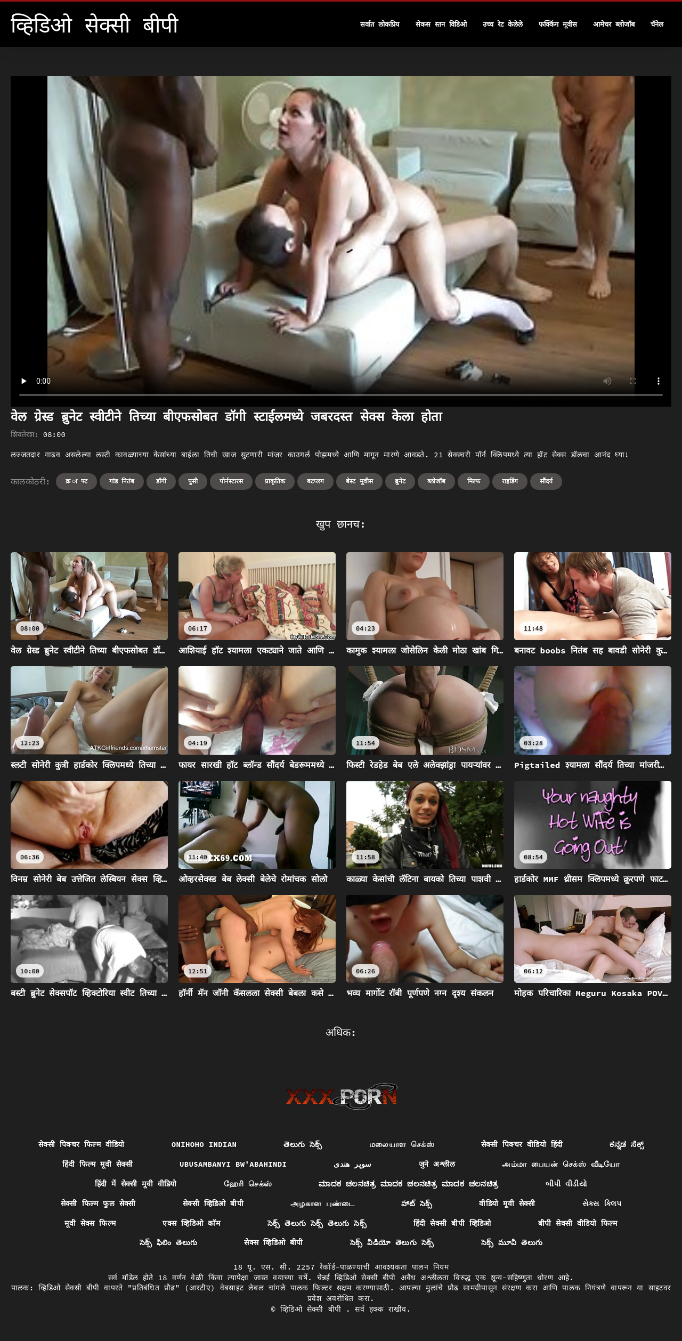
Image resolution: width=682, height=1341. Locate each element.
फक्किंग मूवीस (558, 24)
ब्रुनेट (400, 481)
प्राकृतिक (275, 481)
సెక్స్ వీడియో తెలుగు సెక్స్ (392, 1242)
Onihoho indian (204, 1144)
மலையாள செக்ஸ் (401, 1144)
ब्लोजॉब (436, 481)
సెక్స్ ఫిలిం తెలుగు (169, 1242)
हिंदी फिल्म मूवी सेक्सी (97, 1164)
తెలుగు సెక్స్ (302, 1144)
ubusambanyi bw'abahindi (233, 1164)
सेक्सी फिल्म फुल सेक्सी (98, 1203)
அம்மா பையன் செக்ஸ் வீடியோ (560, 1164)
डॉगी (161, 481)
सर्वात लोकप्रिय (380, 24)
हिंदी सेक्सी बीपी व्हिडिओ (452, 1223)
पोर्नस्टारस (231, 481)
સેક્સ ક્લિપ (602, 1203)
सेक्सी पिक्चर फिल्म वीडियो (81, 1144)
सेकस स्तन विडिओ (441, 24)
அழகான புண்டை (322, 1203)
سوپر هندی (353, 1164)
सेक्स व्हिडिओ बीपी (273, 1242)
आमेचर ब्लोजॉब (614, 24)
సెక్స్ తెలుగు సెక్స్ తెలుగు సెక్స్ (317, 1223)
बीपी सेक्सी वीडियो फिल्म (578, 1223)
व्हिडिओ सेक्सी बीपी (313, 1309)
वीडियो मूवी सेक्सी (507, 1203)
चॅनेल (657, 24)
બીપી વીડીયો (567, 1184)
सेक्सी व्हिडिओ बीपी (213, 1203)
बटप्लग (315, 481)
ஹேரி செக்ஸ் (248, 1184)
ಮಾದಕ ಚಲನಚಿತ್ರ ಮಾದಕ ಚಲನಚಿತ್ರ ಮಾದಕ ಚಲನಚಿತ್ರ (408, 1184)
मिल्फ (473, 481)
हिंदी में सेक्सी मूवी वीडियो (136, 1184)
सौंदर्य (546, 481)
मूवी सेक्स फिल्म (90, 1223)
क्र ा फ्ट (76, 481)
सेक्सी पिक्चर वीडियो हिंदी (522, 1144)
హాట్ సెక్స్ (416, 1203)
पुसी (193, 481)
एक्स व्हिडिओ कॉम (191, 1223)
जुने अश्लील (437, 1164)
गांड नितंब (121, 481)
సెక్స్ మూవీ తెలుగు (512, 1242)
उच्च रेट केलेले (503, 24)
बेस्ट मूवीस (359, 481)
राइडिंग (510, 481)
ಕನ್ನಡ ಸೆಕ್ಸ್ (627, 1144)
